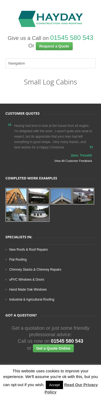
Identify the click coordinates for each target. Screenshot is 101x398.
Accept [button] (54, 385)
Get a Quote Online (53, 348)
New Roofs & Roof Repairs (28, 249)
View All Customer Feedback (73, 160)
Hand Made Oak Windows (28, 289)
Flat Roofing (18, 259)
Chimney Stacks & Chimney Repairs (35, 269)
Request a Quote (54, 46)
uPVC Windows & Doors (26, 279)
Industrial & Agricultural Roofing (31, 299)
